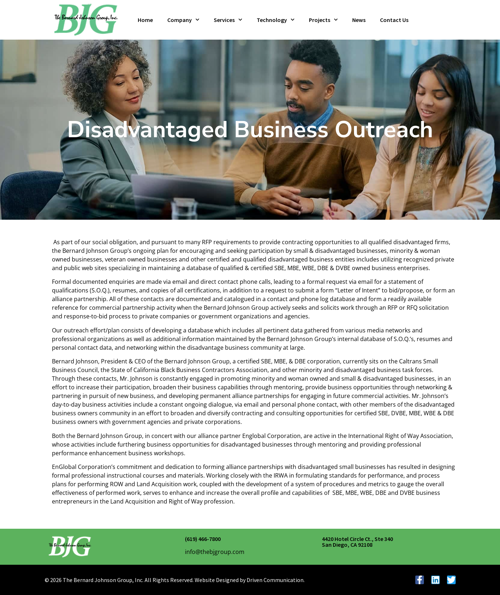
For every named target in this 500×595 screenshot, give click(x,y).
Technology (276, 19)
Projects (323, 19)
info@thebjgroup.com (214, 552)
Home (145, 19)
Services (228, 19)
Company (183, 19)
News (359, 19)
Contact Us (394, 19)
